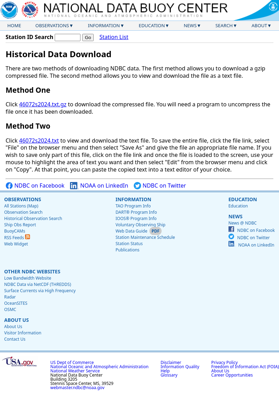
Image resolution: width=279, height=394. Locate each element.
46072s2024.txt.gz (43, 104)
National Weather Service (75, 371)
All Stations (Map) (21, 206)
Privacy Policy (224, 362)
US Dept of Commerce (72, 362)
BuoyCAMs (14, 231)
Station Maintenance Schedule (145, 237)
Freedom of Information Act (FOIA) (245, 367)
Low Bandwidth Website (27, 278)
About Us (16, 320)
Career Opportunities (232, 375)
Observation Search (23, 212)
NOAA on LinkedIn (99, 185)
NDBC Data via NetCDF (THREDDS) (37, 284)
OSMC (10, 309)
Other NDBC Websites (32, 271)
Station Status (129, 244)
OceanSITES (16, 303)
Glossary (169, 375)
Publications (128, 250)
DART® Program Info (136, 212)
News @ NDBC (242, 223)
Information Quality (180, 367)
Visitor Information (22, 333)
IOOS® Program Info (136, 218)
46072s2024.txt (39, 140)
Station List (113, 37)
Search (224, 25)
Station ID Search (29, 37)
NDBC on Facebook (35, 185)
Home (14, 25)
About (259, 25)
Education (152, 25)
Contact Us (14, 339)
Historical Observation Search (33, 218)
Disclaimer (171, 362)
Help (165, 371)
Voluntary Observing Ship (140, 225)
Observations (52, 25)
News (190, 25)
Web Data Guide (131, 231)
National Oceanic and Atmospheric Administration (100, 367)
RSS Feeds (17, 238)
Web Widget (16, 244)
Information (104, 25)
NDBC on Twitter (160, 185)
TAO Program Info (133, 206)
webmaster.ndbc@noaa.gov (77, 388)
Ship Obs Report (20, 225)
